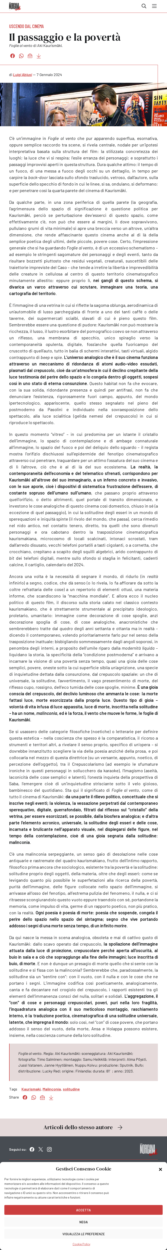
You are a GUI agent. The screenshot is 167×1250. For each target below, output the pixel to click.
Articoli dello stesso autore (83, 1127)
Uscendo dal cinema (26, 26)
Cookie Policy (81, 1244)
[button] (160, 1169)
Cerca (143, 6)
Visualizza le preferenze (83, 1234)
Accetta (83, 1210)
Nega (83, 1222)
